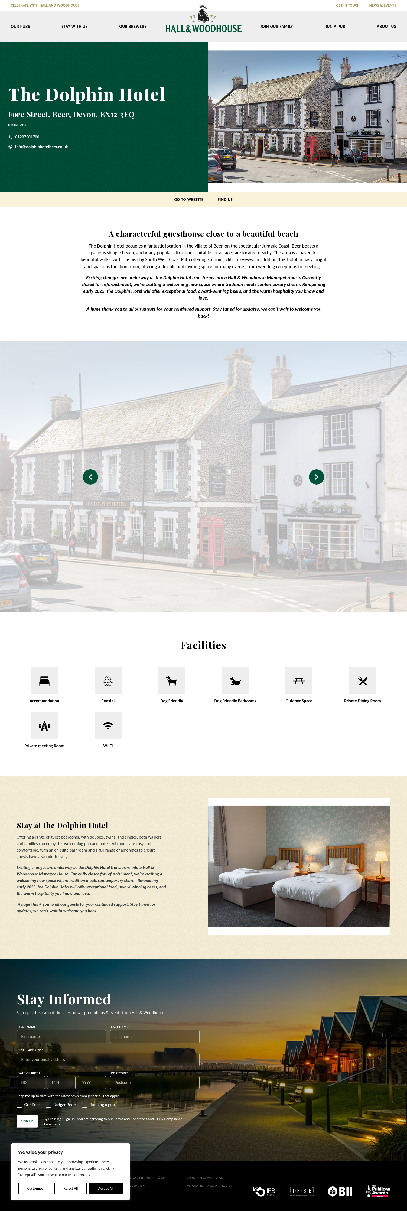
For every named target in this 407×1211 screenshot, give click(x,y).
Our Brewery (132, 26)
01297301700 (23, 136)
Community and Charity (210, 1186)
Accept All (106, 1188)
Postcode (120, 1073)
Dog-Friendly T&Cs (147, 1178)
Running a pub (102, 1104)
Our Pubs (20, 26)
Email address (31, 1050)
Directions (17, 124)
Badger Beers (65, 1104)
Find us (225, 199)
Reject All (71, 1188)
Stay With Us (75, 26)
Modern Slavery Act (206, 1178)
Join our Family (277, 26)
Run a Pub (335, 26)
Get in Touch (347, 5)
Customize (35, 1188)
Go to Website (189, 199)
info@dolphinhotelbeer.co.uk (38, 146)
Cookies (137, 1186)
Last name (120, 1027)
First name (28, 1027)
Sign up (27, 1121)
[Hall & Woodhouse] (204, 22)
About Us (386, 26)
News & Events (382, 5)
